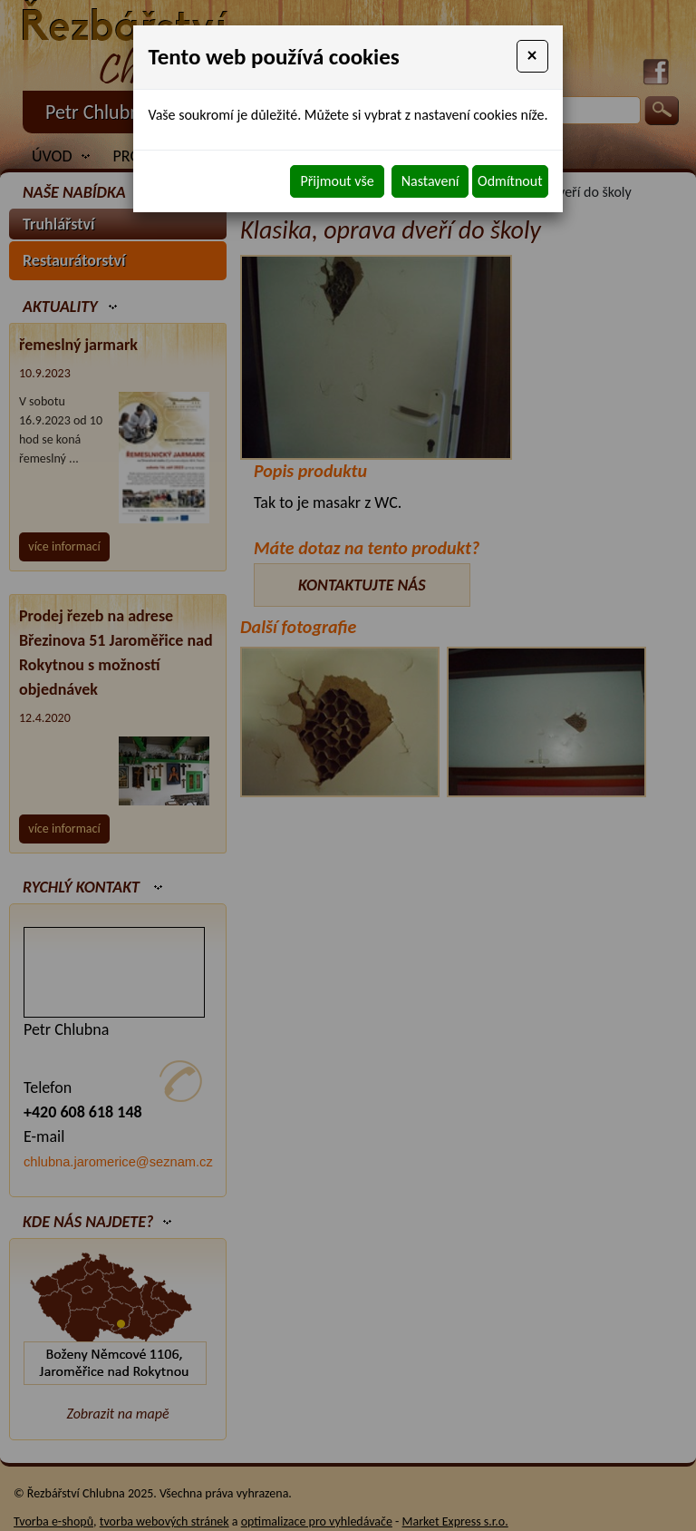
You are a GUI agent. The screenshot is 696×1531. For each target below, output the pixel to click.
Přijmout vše (336, 181)
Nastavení (430, 181)
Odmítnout (510, 181)
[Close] (532, 56)
